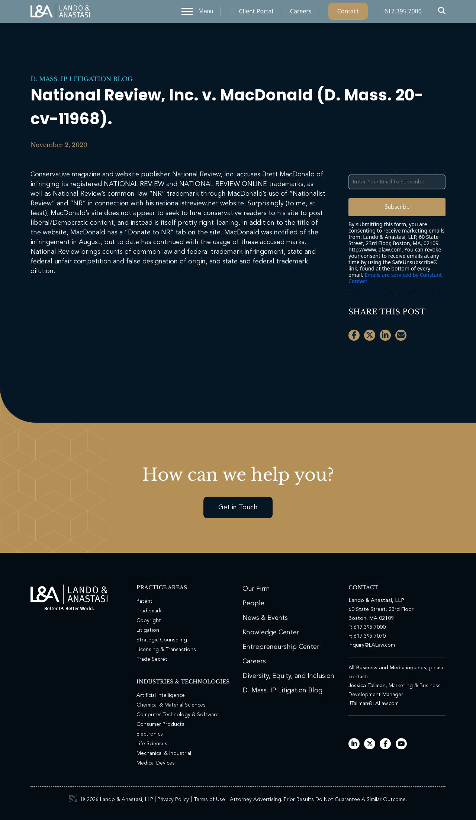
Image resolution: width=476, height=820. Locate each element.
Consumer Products (160, 724)
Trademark (148, 611)
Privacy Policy (173, 799)
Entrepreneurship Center (280, 647)
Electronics (149, 734)
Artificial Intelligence (160, 695)
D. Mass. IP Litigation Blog (81, 79)
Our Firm (256, 589)
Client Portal (256, 13)
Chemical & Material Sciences (171, 705)
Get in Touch (238, 507)
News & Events (265, 618)
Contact (348, 13)
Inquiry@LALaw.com (371, 645)
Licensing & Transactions (166, 649)
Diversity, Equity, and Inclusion (288, 676)
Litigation (147, 630)
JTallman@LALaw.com (373, 703)
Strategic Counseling (161, 640)
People (253, 603)
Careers (301, 13)
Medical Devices (155, 763)
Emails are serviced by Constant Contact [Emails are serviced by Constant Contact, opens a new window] (395, 278)
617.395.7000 (403, 13)
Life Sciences (151, 743)
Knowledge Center (270, 632)
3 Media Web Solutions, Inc (73, 798)
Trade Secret (151, 659)
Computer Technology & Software (177, 714)
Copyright (148, 620)
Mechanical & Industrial (163, 753)
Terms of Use (209, 799)
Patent (144, 601)
